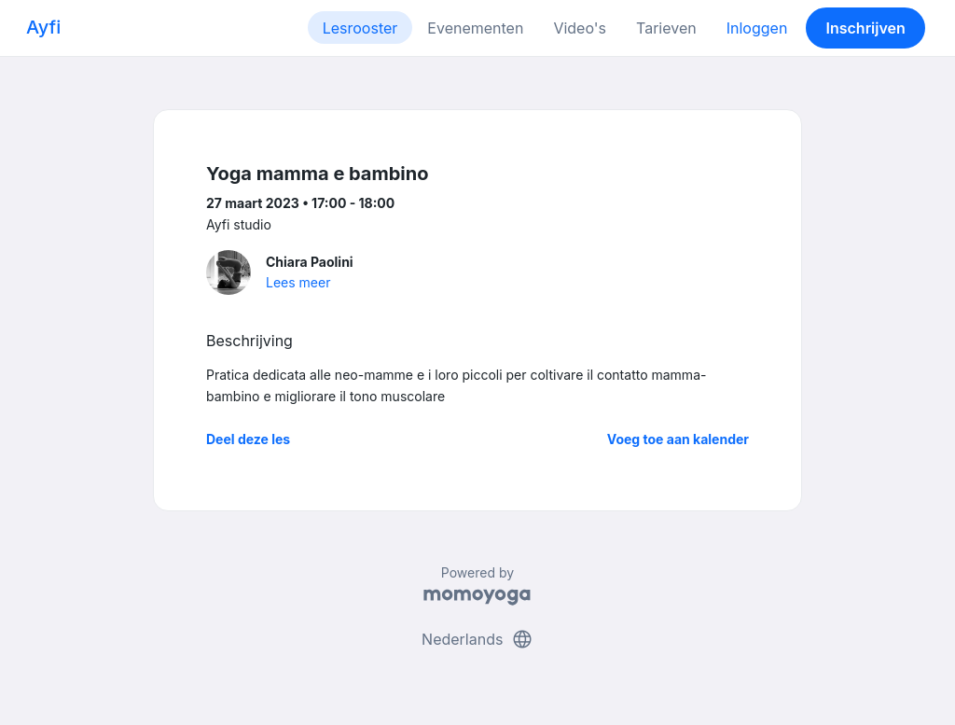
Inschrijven (866, 28)
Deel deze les (248, 439)
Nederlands (477, 639)
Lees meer (298, 282)
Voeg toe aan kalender (678, 439)
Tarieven (666, 28)
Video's (579, 28)
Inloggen (757, 28)
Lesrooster (360, 28)
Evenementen (475, 28)
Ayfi (43, 27)
